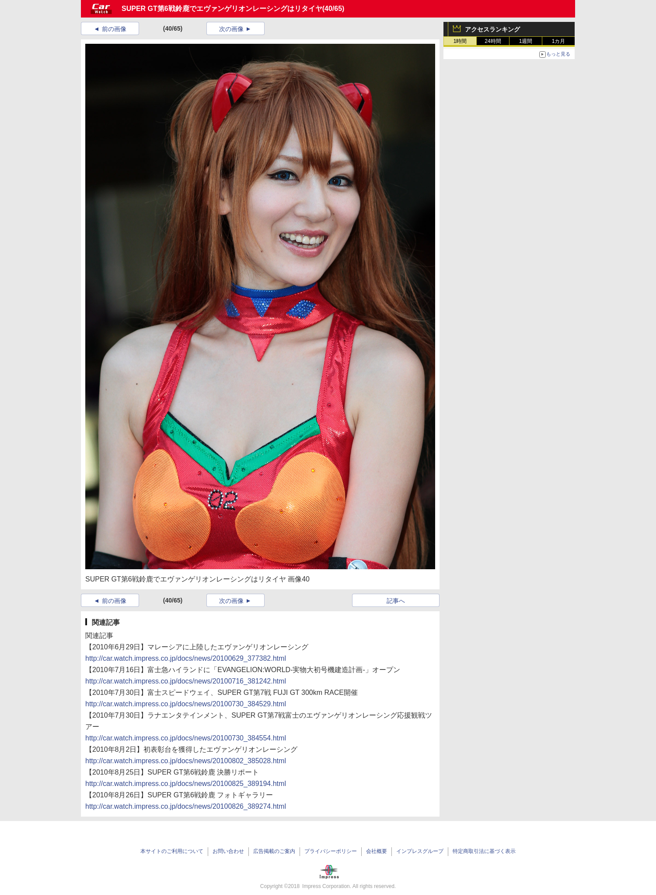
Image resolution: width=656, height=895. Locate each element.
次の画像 (231, 28)
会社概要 (376, 851)
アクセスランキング (492, 29)
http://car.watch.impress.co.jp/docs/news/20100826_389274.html (185, 806)
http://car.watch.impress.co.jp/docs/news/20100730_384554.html (185, 738)
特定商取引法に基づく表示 (484, 851)
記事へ (396, 600)
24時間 (493, 41)
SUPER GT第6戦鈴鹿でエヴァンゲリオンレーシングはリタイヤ (222, 8)
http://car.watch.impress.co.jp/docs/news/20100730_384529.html (185, 704)
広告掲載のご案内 (274, 851)
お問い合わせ (228, 851)
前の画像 (114, 28)
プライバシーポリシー (330, 851)
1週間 (526, 41)
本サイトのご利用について (171, 851)
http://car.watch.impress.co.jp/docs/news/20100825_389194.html (185, 783)
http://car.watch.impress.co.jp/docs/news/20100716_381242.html (185, 681)
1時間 (460, 41)
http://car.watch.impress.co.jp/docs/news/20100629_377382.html (185, 658)
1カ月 (558, 41)
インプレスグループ (419, 851)
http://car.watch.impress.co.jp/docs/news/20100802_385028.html (185, 761)
